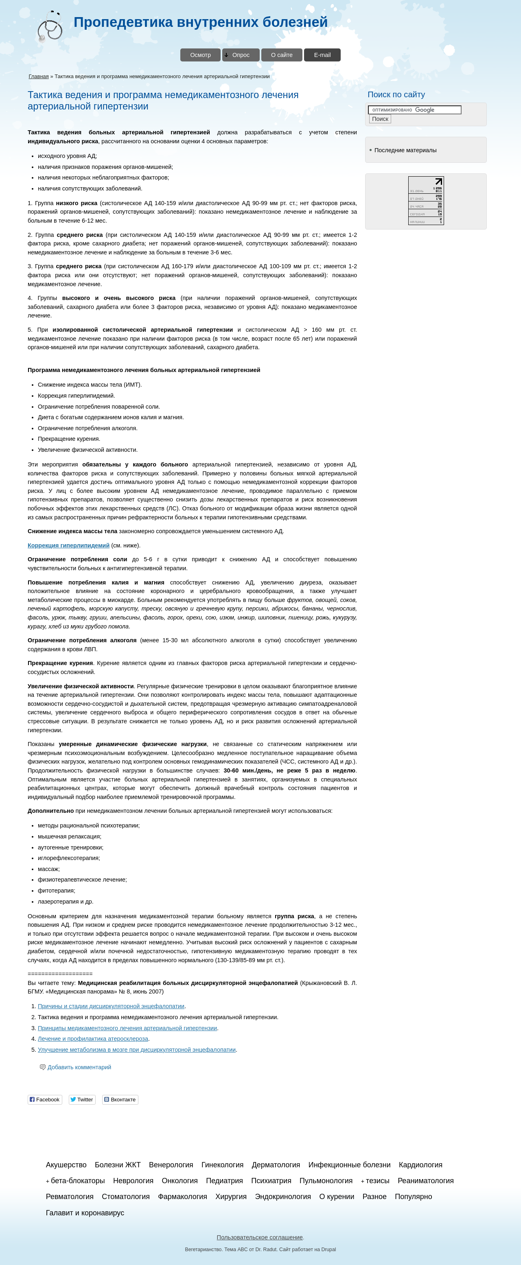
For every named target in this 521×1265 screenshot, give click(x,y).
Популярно (413, 1197)
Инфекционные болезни (350, 1165)
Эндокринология (283, 1197)
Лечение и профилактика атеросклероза (93, 1038)
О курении (337, 1197)
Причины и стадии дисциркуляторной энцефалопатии (111, 1006)
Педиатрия (224, 1181)
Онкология (180, 1181)
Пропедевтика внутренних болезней (201, 22)
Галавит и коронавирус (85, 1213)
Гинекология (222, 1165)
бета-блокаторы (78, 1181)
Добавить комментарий (79, 1067)
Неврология (133, 1181)
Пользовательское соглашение (260, 1237)
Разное (375, 1197)
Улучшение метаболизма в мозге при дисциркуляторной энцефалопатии (137, 1049)
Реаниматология (426, 1181)
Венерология (171, 1165)
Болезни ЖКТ (118, 1165)
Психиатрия (271, 1181)
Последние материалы (405, 150)
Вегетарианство (203, 1249)
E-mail (322, 55)
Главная (38, 76)
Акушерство (66, 1165)
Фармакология (182, 1197)
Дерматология (276, 1165)
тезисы (378, 1181)
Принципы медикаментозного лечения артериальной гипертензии (127, 1028)
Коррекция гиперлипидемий (68, 545)
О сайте (282, 55)
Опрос (241, 55)
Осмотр (200, 55)
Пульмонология (326, 1181)
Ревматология (70, 1197)
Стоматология (126, 1197)
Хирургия (231, 1197)
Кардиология (420, 1165)
